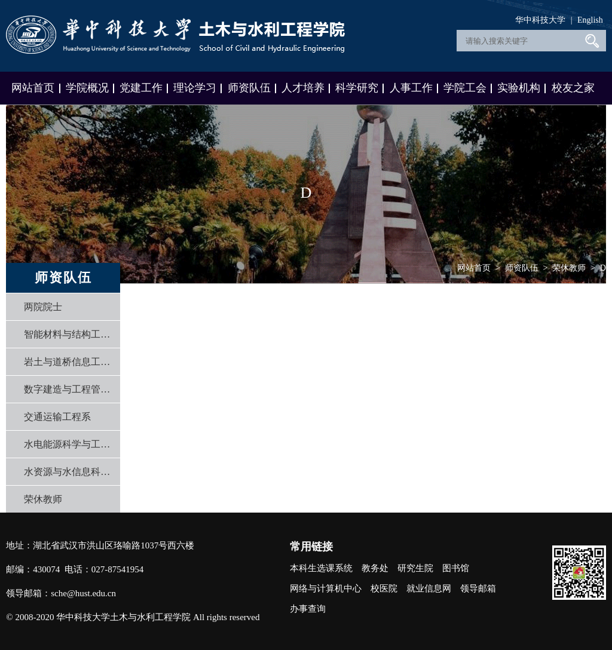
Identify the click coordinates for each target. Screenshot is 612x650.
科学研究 (356, 88)
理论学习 (194, 88)
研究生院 (415, 568)
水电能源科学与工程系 (69, 444)
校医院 (384, 588)
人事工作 (411, 88)
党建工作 (141, 88)
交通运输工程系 (57, 417)
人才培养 (303, 88)
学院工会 (464, 88)
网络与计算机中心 (326, 588)
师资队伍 (249, 88)
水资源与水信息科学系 (69, 472)
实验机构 (518, 88)
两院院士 (43, 307)
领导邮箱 (478, 588)
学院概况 (87, 88)
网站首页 (32, 88)
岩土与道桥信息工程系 (69, 362)
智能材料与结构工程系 (69, 334)
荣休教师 (43, 499)
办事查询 (308, 609)
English (590, 20)
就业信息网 (428, 588)
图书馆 (455, 568)
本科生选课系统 (321, 568)
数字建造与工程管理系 (69, 389)
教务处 (375, 568)
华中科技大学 (540, 20)
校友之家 (573, 88)
